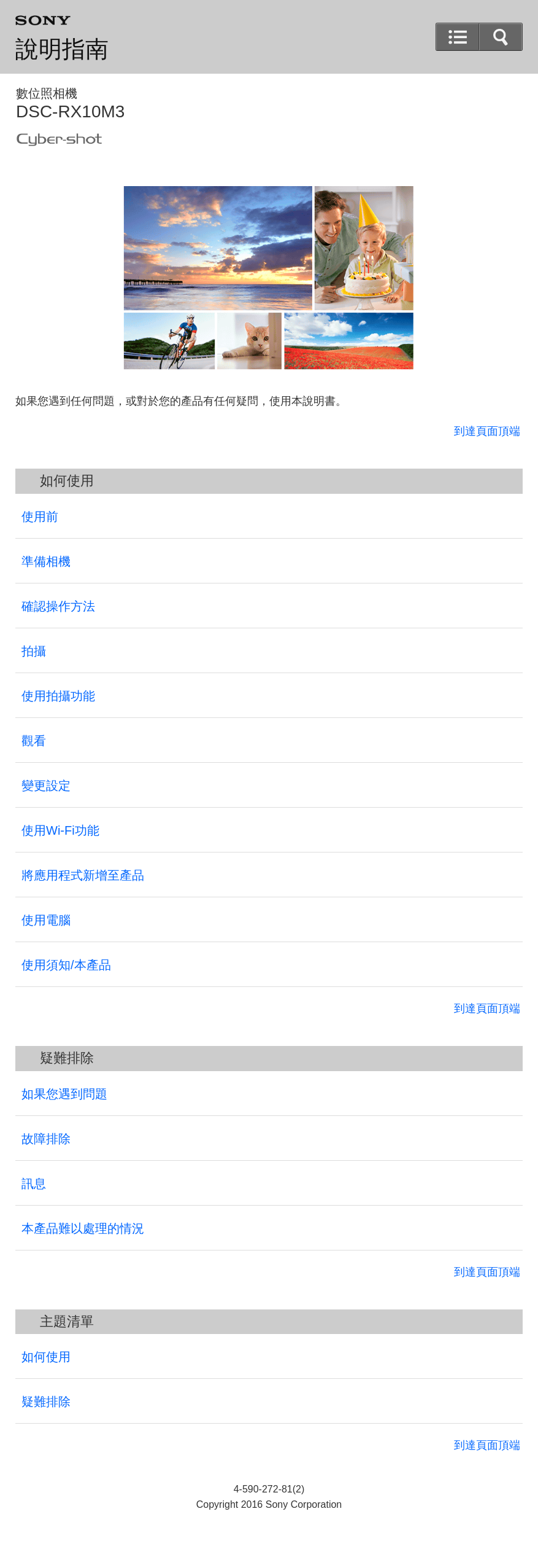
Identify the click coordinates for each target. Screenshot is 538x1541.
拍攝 (33, 651)
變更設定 (46, 785)
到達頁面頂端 (487, 431)
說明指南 (62, 49)
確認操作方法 (58, 606)
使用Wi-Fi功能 (60, 830)
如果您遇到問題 (64, 1094)
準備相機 (46, 561)
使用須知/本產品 (66, 965)
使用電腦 (46, 920)
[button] (500, 36)
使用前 (39, 516)
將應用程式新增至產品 (82, 875)
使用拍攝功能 (58, 696)
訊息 (33, 1183)
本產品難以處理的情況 (82, 1228)
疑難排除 (46, 1401)
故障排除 (46, 1138)
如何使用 (46, 1356)
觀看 (33, 740)
